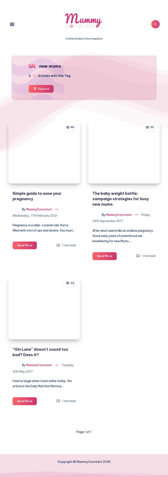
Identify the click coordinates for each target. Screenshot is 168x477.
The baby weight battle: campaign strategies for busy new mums (120, 199)
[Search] (155, 24)
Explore (41, 88)
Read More (27, 246)
